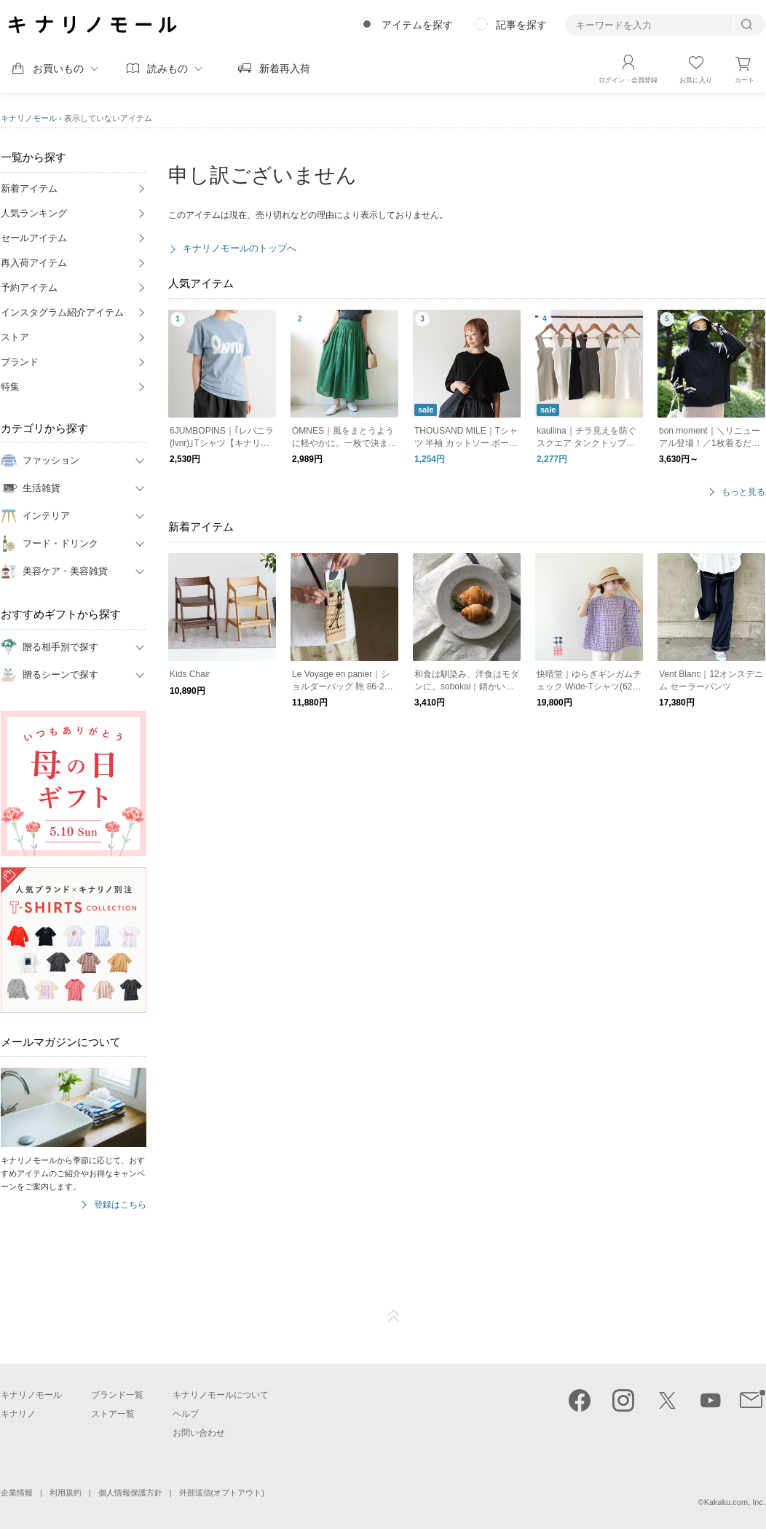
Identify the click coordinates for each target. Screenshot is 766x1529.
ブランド (20, 361)
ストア (15, 337)
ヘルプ (186, 1414)
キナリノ (18, 1414)
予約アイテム (29, 287)
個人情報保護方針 (130, 1492)
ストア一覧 (113, 1414)
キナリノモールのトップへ (239, 248)
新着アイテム (29, 188)
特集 (10, 386)
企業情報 (17, 1492)
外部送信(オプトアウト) (221, 1492)
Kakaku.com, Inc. (734, 1502)
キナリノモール (29, 118)
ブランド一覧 (117, 1395)
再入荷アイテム (34, 262)
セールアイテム (34, 237)
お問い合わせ (199, 1433)
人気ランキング (34, 213)
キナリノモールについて (221, 1395)
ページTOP (394, 1316)
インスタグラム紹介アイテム (62, 312)
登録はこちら (120, 1205)
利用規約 (66, 1492)
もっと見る (743, 492)
